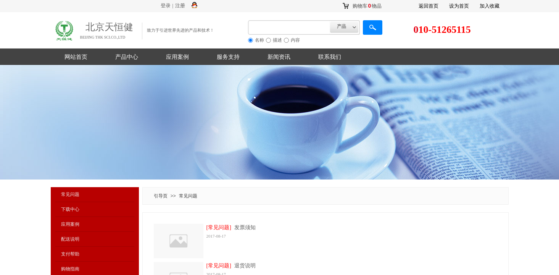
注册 (180, 5)
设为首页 (459, 6)
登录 (166, 5)
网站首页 (75, 57)
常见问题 (70, 194)
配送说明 (70, 239)
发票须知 (245, 227)
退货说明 (245, 266)
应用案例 (177, 57)
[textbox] (289, 27)
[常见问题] (218, 227)
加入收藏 (489, 6)
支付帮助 (70, 254)
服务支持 (228, 57)
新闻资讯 (278, 57)
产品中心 (126, 57)
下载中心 (70, 209)
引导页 (161, 196)
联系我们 (329, 57)
